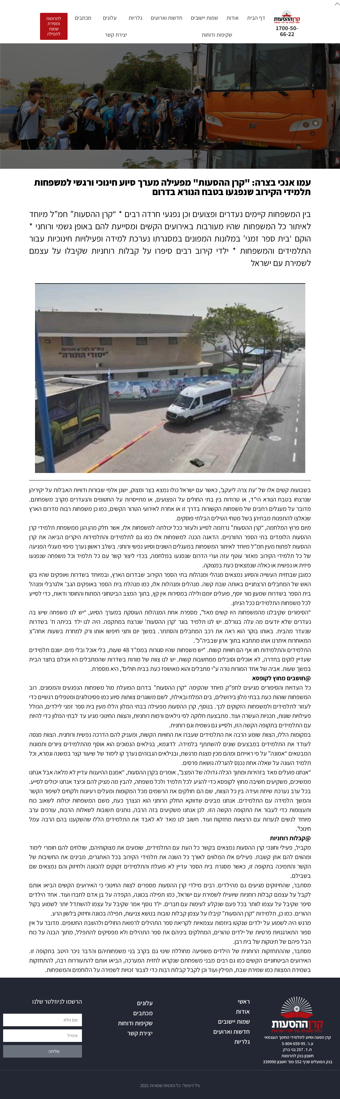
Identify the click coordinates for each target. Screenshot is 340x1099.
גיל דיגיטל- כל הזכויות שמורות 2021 (170, 1085)
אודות (232, 17)
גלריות (133, 17)
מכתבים (81, 17)
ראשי (244, 1001)
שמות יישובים (204, 17)
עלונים (108, 17)
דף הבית (256, 17)
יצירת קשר (116, 34)
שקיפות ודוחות (217, 34)
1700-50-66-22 (287, 31)
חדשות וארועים (166, 17)
